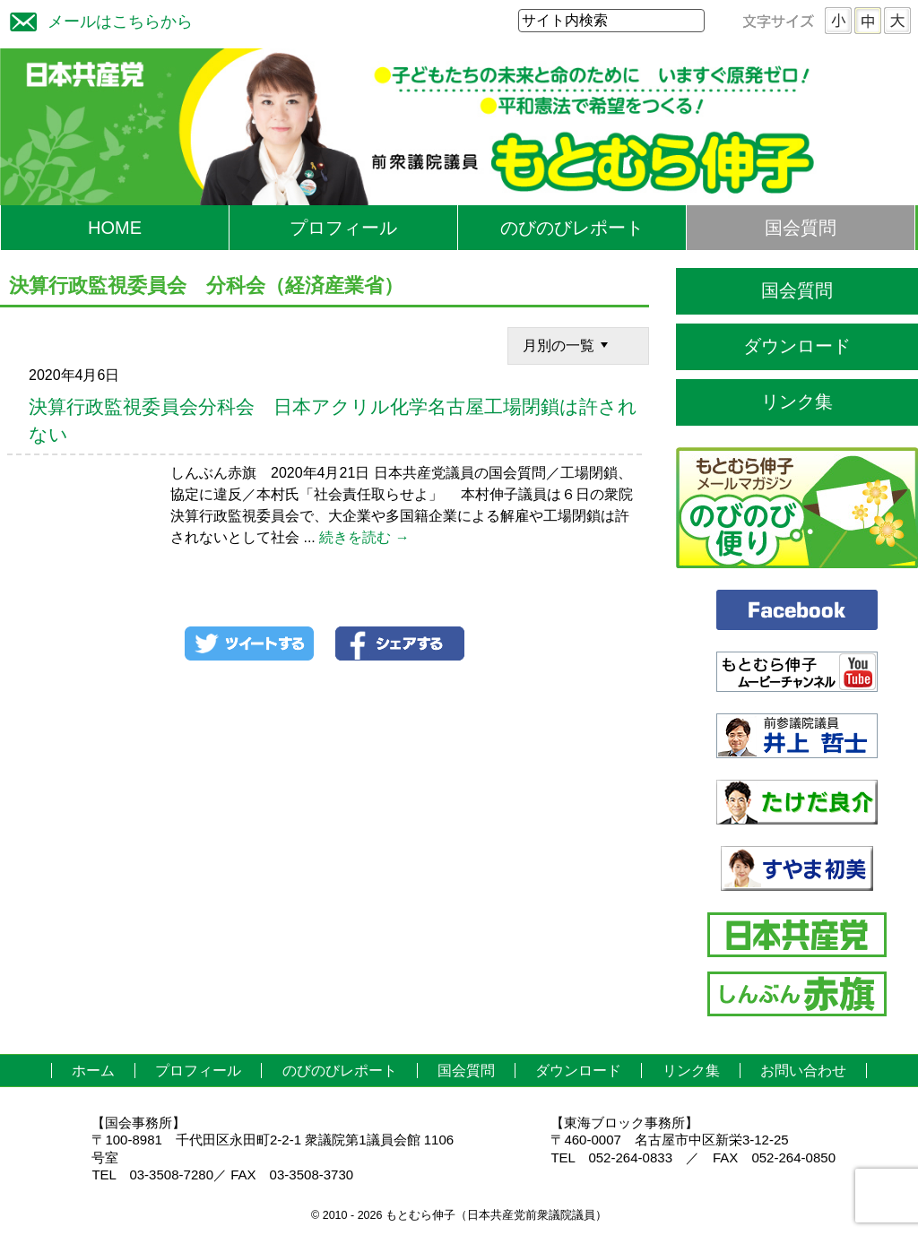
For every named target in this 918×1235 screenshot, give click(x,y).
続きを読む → (364, 537)
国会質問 (800, 228)
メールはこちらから (97, 19)
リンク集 (797, 401)
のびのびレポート (572, 228)
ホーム (93, 1070)
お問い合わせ (803, 1070)
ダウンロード (797, 346)
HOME (115, 228)
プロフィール (343, 228)
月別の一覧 (567, 344)
